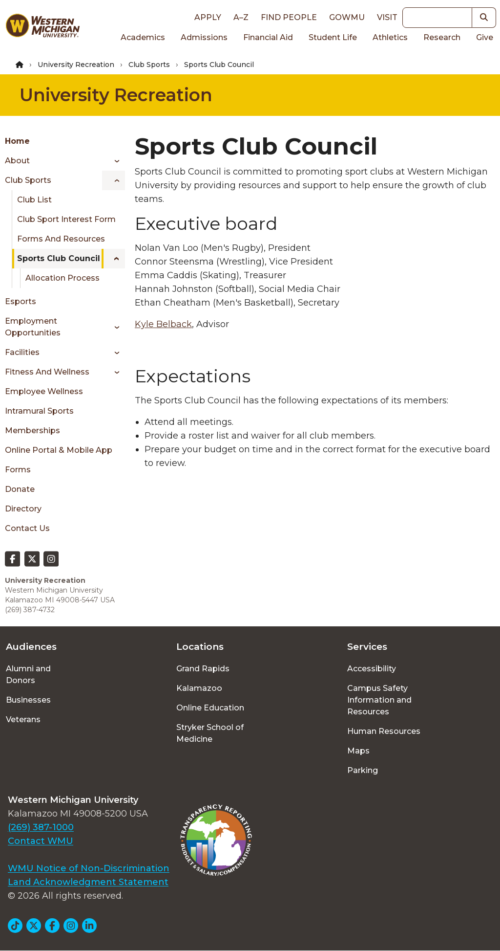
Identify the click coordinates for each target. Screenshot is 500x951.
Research (441, 37)
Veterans (23, 719)
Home (17, 141)
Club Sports (149, 64)
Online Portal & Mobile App (58, 450)
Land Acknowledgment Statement (88, 882)
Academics (143, 37)
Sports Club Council (58, 258)
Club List (34, 199)
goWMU (347, 17)
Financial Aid (268, 37)
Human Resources (383, 731)
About (17, 160)
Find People (289, 17)
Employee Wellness (44, 391)
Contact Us (27, 528)
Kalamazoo (199, 688)
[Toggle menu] (113, 161)
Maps (358, 750)
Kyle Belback (163, 324)
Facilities (22, 352)
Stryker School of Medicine (210, 733)
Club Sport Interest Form (66, 219)
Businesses (28, 700)
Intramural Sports (39, 411)
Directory (23, 508)
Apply (207, 17)
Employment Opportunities (33, 326)
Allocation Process (62, 278)
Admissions (204, 37)
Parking (362, 770)
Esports (20, 301)
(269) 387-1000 (41, 827)
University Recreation (76, 64)
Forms (18, 469)
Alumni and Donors (28, 674)
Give (484, 37)
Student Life (333, 37)
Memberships (32, 430)
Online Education (210, 707)
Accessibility (371, 668)
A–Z (241, 17)
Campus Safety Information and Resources (379, 700)
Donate (20, 489)
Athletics (390, 37)
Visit (387, 17)
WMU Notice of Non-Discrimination (88, 868)
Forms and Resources (61, 238)
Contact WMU (40, 841)
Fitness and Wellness (47, 371)
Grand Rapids (202, 668)
